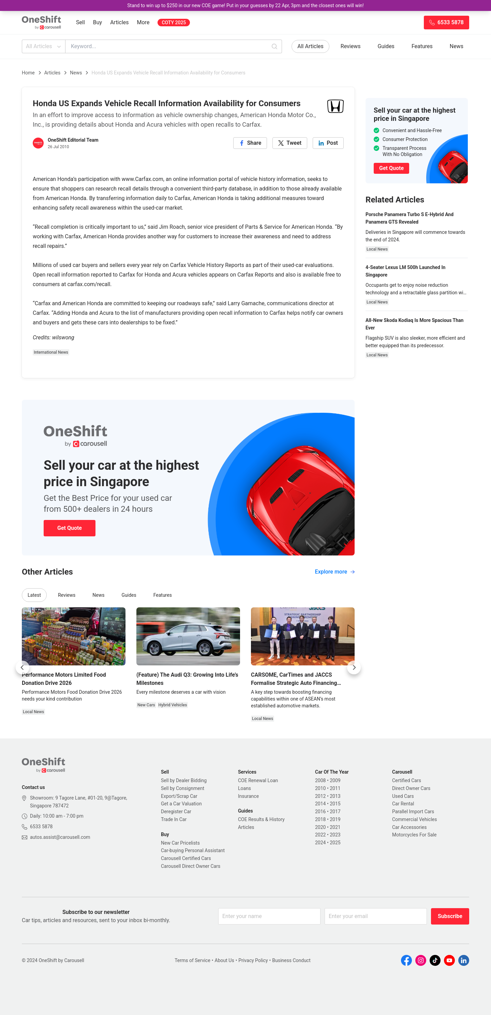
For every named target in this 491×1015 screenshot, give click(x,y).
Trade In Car (174, 819)
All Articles (44, 46)
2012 (320, 796)
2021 (335, 827)
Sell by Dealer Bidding (184, 780)
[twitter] (289, 143)
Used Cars (403, 796)
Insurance (248, 796)
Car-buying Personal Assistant (193, 850)
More (143, 22)
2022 (320, 834)
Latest (34, 595)
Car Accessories (409, 827)
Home (28, 72)
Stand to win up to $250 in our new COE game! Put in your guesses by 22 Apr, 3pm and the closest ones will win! (245, 5)
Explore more (335, 571)
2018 (320, 819)
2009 (335, 780)
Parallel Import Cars (413, 811)
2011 (335, 788)
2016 (320, 811)
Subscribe (450, 916)
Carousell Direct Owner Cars (190, 866)
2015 (335, 803)
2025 (335, 842)
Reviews (351, 46)
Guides (386, 46)
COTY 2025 (174, 22)
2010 (320, 788)
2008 (320, 780)
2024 (320, 842)
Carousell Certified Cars (186, 858)
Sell (80, 22)
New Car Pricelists (180, 843)
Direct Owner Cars (411, 788)
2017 (335, 811)
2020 (320, 827)
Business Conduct (291, 960)
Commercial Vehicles (414, 819)
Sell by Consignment (182, 788)
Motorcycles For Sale (414, 834)
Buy (97, 22)
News (456, 46)
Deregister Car (176, 811)
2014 (320, 803)
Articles (119, 22)
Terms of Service (192, 960)
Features (422, 46)
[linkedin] (328, 143)
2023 (335, 834)
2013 (335, 796)
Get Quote (69, 528)
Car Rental (403, 803)
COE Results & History (261, 819)
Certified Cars (406, 780)
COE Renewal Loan (258, 780)
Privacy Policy (253, 960)
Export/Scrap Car (179, 796)
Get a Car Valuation (181, 803)
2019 (335, 819)
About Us (224, 960)
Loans (244, 788)
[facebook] (250, 143)
